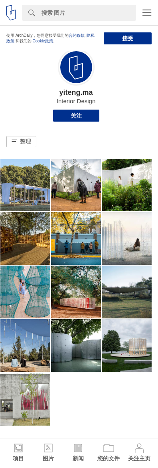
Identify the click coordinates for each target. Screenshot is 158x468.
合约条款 (77, 35)
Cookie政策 (43, 41)
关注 (76, 115)
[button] (21, 141)
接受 (127, 38)
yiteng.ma (76, 92)
